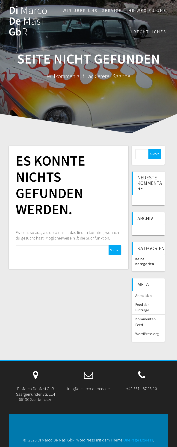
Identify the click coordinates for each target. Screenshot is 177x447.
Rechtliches (149, 31)
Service (112, 10)
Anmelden (143, 295)
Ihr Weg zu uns (146, 10)
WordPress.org (147, 333)
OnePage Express (138, 440)
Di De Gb (28, 21)
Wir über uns (80, 10)
